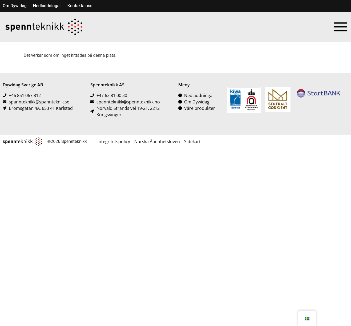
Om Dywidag (15, 5)
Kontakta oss (79, 5)
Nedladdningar (47, 5)
